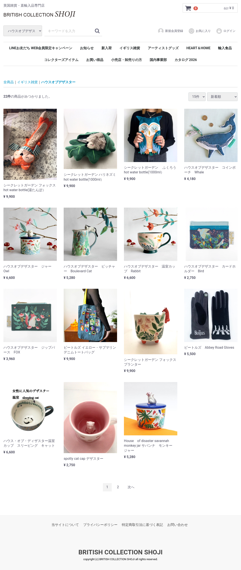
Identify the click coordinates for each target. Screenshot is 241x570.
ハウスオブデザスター (58, 82)
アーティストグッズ (163, 48)
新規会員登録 (170, 31)
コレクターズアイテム (61, 60)
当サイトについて (65, 524)
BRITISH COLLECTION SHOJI (120, 552)
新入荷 (106, 48)
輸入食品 (225, 48)
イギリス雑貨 (129, 48)
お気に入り (199, 31)
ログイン (225, 31)
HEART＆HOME (198, 48)
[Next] (131, 487)
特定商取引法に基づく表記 (142, 524)
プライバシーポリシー (100, 524)
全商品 (8, 82)
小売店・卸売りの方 (126, 60)
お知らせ (87, 48)
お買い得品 (94, 60)
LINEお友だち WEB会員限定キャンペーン (40, 48)
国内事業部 (158, 60)
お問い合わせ (177, 524)
